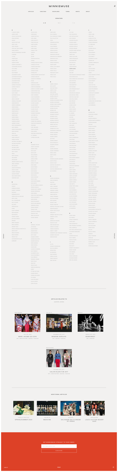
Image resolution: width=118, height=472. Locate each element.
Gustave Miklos (54, 166)
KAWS (70, 233)
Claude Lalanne (35, 103)
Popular (114, 236)
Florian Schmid (54, 48)
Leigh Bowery (91, 52)
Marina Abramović (92, 144)
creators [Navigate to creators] (43, 11)
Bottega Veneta (16, 218)
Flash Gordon (53, 46)
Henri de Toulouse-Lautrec (57, 206)
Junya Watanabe (73, 204)
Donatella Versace (35, 211)
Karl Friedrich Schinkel (75, 225)
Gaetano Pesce (53, 88)
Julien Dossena (73, 200)
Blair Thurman (15, 210)
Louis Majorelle (92, 78)
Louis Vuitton (91, 84)
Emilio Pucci (34, 265)
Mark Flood (91, 152)
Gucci (51, 156)
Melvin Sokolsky (92, 187)
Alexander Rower (16, 78)
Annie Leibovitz (15, 137)
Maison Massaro (92, 122)
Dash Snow (33, 164)
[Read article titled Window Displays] (59, 325)
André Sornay (15, 117)
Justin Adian (72, 206)
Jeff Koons (72, 107)
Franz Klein (53, 74)
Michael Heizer (92, 199)
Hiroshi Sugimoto (54, 228)
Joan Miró (71, 125)
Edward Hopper (35, 236)
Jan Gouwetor (72, 60)
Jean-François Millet (74, 88)
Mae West (90, 116)
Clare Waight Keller (36, 101)
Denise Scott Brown (36, 189)
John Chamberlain (73, 137)
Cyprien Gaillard (35, 137)
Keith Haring (72, 237)
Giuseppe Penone (54, 144)
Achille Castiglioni (16, 36)
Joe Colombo (72, 129)
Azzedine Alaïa (15, 177)
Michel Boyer (91, 203)
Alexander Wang (16, 80)
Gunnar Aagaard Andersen (56, 158)
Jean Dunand (72, 86)
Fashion (36, 340)
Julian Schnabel (73, 196)
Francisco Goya (54, 58)
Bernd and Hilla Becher (18, 196)
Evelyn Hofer (34, 281)
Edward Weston (35, 240)
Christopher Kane (35, 90)
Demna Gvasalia (35, 187)
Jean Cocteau (72, 80)
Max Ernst (91, 181)
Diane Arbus (34, 193)
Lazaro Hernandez (92, 42)
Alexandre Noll (15, 82)
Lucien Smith (91, 94)
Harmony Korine (54, 190)
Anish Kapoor (15, 131)
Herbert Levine (54, 216)
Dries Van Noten (35, 215)
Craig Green (34, 131)
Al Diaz (13, 56)
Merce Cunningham (93, 191)
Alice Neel (14, 88)
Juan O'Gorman (72, 190)
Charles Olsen (34, 70)
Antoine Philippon (16, 143)
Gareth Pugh (53, 90)
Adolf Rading (15, 46)
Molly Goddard (92, 235)
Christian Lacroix (35, 84)
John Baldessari (73, 133)
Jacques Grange (73, 48)
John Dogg (71, 139)
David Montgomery (35, 181)
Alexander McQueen (17, 76)
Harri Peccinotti (54, 192)
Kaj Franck (72, 217)
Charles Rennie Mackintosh (38, 74)
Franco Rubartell (54, 62)
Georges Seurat (54, 118)
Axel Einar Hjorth (16, 175)
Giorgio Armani (54, 140)
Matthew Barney (92, 175)
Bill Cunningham (16, 200)
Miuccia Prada (92, 231)
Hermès (52, 218)
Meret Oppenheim (92, 193)
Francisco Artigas (54, 54)
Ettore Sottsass (35, 271)
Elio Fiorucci (34, 251)
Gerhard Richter (54, 122)
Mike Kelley (91, 223)
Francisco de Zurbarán (56, 56)
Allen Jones (15, 92)
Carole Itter (34, 50)
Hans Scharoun (54, 188)
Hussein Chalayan (54, 234)
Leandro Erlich (92, 48)
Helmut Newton (54, 204)
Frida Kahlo (53, 76)
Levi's (89, 66)
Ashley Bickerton (16, 167)
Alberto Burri (15, 62)
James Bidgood (73, 52)
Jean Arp (71, 72)
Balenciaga (14, 184)
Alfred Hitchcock (16, 84)
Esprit (32, 269)
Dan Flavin (33, 152)
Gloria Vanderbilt (54, 150)
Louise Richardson (93, 88)
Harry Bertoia (53, 194)
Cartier (33, 52)
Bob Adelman (15, 212)
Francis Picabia (54, 52)
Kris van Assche (73, 260)
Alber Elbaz (15, 58)
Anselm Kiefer (15, 139)
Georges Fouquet (54, 114)
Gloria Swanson (54, 148)
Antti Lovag (15, 151)
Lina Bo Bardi (91, 68)
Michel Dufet (91, 205)
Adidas (13, 40)
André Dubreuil (15, 109)
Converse (33, 125)
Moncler (90, 237)
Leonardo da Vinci (92, 58)
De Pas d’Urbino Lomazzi (37, 185)
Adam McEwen (15, 38)
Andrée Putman (15, 123)
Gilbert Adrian (53, 136)
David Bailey (34, 168)
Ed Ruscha (33, 226)
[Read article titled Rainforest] (90, 325)
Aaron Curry (15, 34)
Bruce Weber (15, 234)
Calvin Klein (34, 32)
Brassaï (13, 220)
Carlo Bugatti (34, 40)
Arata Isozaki (15, 155)
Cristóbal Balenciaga (36, 133)
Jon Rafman (72, 161)
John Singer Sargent (74, 157)
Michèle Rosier (92, 213)
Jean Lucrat (72, 90)
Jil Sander (71, 113)
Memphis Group (92, 189)
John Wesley (72, 159)
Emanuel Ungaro (35, 259)
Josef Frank (72, 171)
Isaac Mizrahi (53, 254)
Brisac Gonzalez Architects (19, 228)
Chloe (32, 80)
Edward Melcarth (35, 238)
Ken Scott (71, 245)
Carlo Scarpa (34, 44)
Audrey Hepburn (16, 171)
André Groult (15, 111)
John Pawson (72, 155)
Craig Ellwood (34, 129)
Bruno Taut (15, 236)
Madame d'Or (91, 112)
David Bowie (34, 170)
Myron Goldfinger (93, 245)
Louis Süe (90, 82)
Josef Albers (72, 169)
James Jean (72, 54)
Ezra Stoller (34, 283)
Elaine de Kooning (35, 249)
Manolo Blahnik (92, 126)
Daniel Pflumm (34, 162)
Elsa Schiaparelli (35, 255)
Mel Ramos (91, 185)
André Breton (15, 103)
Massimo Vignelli (92, 173)
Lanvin (90, 32)
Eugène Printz (34, 273)
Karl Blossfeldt (73, 223)
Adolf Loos (14, 44)
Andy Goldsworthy (16, 125)
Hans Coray (53, 184)
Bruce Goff (15, 230)
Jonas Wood (72, 163)
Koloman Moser (73, 257)
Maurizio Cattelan (93, 179)
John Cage (71, 135)
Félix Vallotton (54, 38)
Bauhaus (14, 192)
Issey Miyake (53, 260)
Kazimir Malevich (73, 235)
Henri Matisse (53, 236)
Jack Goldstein (73, 34)
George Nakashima (54, 106)
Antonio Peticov (16, 149)
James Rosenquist (73, 58)
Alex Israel (14, 68)
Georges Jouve (53, 116)
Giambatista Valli (54, 128)
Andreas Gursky (16, 121)
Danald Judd (34, 156)
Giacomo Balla (53, 126)
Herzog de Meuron (54, 220)
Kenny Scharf (72, 249)
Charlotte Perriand (36, 78)
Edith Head (33, 234)
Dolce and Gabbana (36, 203)
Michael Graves (92, 197)
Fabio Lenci (53, 32)
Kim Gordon (72, 251)
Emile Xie (33, 263)
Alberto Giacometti (17, 64)
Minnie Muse (91, 227)
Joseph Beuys (72, 177)
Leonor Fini (91, 60)
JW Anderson (72, 208)
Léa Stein (90, 46)
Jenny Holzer (72, 109)
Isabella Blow (53, 256)
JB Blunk (71, 70)
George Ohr (53, 110)
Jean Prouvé (72, 101)
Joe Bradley (72, 127)
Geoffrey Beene (54, 94)
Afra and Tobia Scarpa (17, 48)
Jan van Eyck (72, 62)
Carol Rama (34, 48)
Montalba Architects (93, 239)
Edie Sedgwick (34, 232)
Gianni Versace (53, 134)
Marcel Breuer (92, 136)
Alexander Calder (16, 74)
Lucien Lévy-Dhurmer (93, 92)
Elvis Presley (34, 257)
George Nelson (54, 108)
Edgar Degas (34, 230)
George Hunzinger (54, 102)
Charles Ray (34, 72)
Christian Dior (34, 82)
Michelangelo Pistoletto (94, 209)
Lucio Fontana (92, 98)
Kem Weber (72, 241)
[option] (23, 414)
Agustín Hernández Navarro (19, 52)
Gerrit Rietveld (54, 124)
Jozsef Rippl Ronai (73, 185)
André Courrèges (16, 105)
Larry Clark (91, 34)
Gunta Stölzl (53, 160)
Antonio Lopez (15, 147)
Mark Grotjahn (92, 154)
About (6, 467)
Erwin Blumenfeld (35, 267)
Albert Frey (15, 60)
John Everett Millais (74, 141)
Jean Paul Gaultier (73, 96)
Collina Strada (34, 119)
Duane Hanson (34, 217)
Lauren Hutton (92, 38)
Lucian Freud (91, 90)
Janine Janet (72, 64)
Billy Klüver (15, 202)
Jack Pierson (72, 38)
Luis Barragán (91, 105)
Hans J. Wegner (53, 186)
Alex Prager (15, 72)
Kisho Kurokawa (73, 255)
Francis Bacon (53, 50)
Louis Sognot (91, 80)
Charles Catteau (35, 64)
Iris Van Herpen (54, 248)
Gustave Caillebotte (55, 164)
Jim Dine (71, 117)
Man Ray (90, 124)
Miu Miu (90, 229)
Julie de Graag (72, 198)
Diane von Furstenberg (36, 195)
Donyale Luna (34, 213)
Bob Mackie (15, 214)
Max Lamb (90, 183)
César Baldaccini (35, 58)
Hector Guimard (54, 198)
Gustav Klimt (53, 162)
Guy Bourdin (53, 170)
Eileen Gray (34, 247)
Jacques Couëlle (73, 44)
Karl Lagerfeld (73, 227)
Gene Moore (53, 92)
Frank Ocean (53, 68)
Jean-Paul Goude (73, 98)
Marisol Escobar (92, 150)
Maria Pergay (91, 142)
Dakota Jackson (35, 146)
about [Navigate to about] (88, 11)
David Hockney (34, 177)
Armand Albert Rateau (17, 161)
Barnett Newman (16, 190)
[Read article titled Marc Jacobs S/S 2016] (27, 325)
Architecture (23, 340)
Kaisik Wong (72, 215)
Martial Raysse (92, 164)
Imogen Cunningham (55, 246)
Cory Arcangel (34, 127)
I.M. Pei (51, 244)
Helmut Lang (53, 202)
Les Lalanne (91, 64)
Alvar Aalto (15, 96)
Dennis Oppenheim (35, 191)
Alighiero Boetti (16, 90)
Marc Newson (91, 134)
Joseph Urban (72, 181)
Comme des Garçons (36, 121)
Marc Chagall (91, 130)
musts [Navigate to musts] (78, 11)
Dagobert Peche (35, 144)
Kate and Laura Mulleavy (75, 229)
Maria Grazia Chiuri (93, 140)
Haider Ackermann (54, 178)
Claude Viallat (34, 109)
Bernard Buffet (16, 194)
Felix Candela (53, 34)
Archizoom (14, 159)
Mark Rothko (91, 156)
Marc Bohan (91, 128)
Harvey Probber (54, 196)
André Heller (15, 113)
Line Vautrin (91, 70)
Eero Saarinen (34, 242)
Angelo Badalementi (17, 129)
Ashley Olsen (15, 169)
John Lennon (72, 151)
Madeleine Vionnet (93, 114)
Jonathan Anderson (74, 165)
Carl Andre (33, 38)
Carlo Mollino (34, 42)
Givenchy (52, 146)
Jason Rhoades (73, 66)
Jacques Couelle (73, 46)
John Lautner (72, 149)
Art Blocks (14, 165)
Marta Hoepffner (92, 162)
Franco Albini (53, 60)
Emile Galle (34, 261)
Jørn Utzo (71, 167)
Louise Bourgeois (92, 86)
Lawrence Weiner (92, 40)
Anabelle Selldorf (16, 101)
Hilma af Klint (53, 222)
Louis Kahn (91, 76)
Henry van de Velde (55, 210)
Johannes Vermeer (73, 131)
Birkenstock (15, 206)
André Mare (15, 115)
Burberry (14, 240)
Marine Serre (91, 146)
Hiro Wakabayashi (54, 224)
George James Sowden (55, 104)
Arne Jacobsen (15, 163)
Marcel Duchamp (92, 138)
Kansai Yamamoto (73, 219)
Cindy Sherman (34, 94)
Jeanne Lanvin (72, 105)
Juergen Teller (73, 192)
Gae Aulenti (53, 86)
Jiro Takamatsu (73, 123)
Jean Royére (72, 103)
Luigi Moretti (91, 103)
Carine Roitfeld (35, 36)
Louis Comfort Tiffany (94, 74)
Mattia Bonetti (92, 177)
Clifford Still (34, 115)
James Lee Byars (73, 56)
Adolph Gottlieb (16, 42)
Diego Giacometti (35, 197)
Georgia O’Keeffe (54, 120)
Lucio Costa (91, 96)
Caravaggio (34, 34)
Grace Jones (53, 152)
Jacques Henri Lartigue (75, 50)
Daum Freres (34, 166)
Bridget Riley (15, 226)
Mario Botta (91, 148)
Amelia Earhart (15, 98)
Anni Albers (15, 135)
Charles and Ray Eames (36, 62)
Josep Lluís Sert (73, 175)
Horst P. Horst (53, 230)
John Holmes (72, 147)
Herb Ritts (52, 212)
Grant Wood (53, 154)
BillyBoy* (14, 204)
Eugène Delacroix (35, 275)
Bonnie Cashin (15, 216)
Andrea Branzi (15, 119)
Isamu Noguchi (53, 258)
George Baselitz (54, 96)
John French (72, 143)
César (32, 54)
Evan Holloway (34, 279)
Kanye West (72, 221)
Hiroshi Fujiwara (54, 226)
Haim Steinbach (54, 180)
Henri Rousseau (54, 208)
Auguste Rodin (15, 173)
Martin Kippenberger (93, 166)
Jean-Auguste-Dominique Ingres (77, 74)
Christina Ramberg (35, 86)
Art (18, 340)
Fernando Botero (54, 42)
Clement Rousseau (35, 113)
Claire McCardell (35, 98)
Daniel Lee (33, 160)
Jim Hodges (72, 119)
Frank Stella (53, 70)
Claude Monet (34, 105)
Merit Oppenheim (92, 195)
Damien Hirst (34, 148)
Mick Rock (91, 217)
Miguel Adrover (92, 219)
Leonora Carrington (93, 62)
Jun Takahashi (72, 202)
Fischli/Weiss (53, 44)
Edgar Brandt (34, 228)
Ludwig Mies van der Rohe (94, 101)
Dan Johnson (34, 154)
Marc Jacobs (91, 132)
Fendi (51, 40)
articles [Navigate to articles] (31, 11)
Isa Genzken (53, 252)
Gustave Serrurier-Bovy (56, 168)
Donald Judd (34, 209)
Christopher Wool (35, 92)
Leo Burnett (91, 56)
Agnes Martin (15, 50)
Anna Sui (14, 133)
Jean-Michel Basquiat (74, 92)
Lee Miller (90, 50)
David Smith (34, 183)
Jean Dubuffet (73, 84)
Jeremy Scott (72, 111)
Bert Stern (14, 198)
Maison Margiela (92, 118)
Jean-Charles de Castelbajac (76, 78)
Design (31, 340)
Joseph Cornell (73, 179)
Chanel (32, 60)
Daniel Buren (34, 158)
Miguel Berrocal (92, 221)
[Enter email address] (59, 448)
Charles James (34, 68)
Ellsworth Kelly (35, 253)
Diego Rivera (34, 199)
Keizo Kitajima (72, 239)
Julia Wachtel (72, 194)
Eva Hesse (33, 277)
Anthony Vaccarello (17, 141)
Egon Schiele (34, 245)
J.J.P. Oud (71, 32)
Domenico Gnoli (35, 205)
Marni (89, 160)
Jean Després (72, 82)
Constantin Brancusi (36, 123)
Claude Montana (35, 107)
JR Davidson (72, 188)
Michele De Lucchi (93, 211)
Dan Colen (33, 150)
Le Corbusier (91, 44)
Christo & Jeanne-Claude (37, 88)
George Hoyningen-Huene (56, 100)
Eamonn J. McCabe (35, 224)
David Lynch (34, 179)
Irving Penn (53, 250)
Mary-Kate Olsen (92, 170)
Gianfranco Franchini (55, 130)
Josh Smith (72, 183)
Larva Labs (91, 36)
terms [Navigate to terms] (68, 11)
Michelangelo (91, 207)
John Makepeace (73, 153)
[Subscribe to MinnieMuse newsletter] (59, 453)
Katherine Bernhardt (74, 231)
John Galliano (72, 145)
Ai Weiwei (14, 54)
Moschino (90, 243)
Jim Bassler (72, 115)
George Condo (53, 98)
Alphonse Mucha (16, 94)
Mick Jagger (91, 215)
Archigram (14, 157)
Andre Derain (15, 107)
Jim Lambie (71, 121)
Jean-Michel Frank (73, 94)
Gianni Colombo (54, 132)
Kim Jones (71, 253)
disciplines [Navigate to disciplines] (55, 11)
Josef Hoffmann (73, 173)
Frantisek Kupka (54, 72)
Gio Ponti (52, 138)
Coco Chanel (34, 117)
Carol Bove (34, 46)
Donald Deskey (34, 207)
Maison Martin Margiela (94, 120)
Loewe (90, 72)
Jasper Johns (72, 68)
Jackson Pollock (73, 40)
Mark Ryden (91, 158)
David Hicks (34, 175)
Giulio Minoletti (54, 142)
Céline (32, 56)
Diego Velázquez (35, 201)
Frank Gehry (53, 64)
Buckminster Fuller (17, 238)
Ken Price (71, 243)
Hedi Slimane (53, 200)
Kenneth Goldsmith (74, 247)
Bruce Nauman (15, 232)
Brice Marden (15, 224)
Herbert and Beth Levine (56, 214)
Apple (13, 153)
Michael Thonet (92, 201)
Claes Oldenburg (35, 96)
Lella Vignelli (91, 54)
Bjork (13, 208)
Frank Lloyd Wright (55, 66)
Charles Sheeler (35, 76)
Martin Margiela (92, 168)
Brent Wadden (15, 222)
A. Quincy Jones (15, 32)
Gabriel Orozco (54, 84)
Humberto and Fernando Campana (58, 232)
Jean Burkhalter (73, 76)
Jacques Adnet (73, 42)
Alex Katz (14, 70)
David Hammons (35, 173)
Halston (52, 182)
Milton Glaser (92, 225)
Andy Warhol (15, 127)
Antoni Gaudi (15, 145)
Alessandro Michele (17, 66)
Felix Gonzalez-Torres (55, 36)
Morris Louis (91, 241)
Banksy (13, 186)
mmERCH (90, 233)
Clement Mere (34, 111)
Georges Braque (54, 112)
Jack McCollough (73, 36)
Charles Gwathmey (35, 66)
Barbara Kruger (16, 188)
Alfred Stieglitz (16, 86)
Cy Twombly (34, 135)
